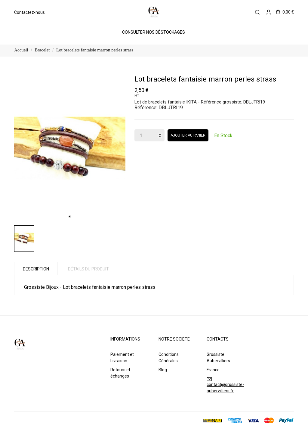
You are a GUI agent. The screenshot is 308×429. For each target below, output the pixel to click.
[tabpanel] (69, 148)
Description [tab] (36, 269)
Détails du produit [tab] (88, 269)
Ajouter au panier (188, 135)
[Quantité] (149, 135)
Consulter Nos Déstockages (153, 32)
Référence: (145, 107)
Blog (163, 369)
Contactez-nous (29, 12)
